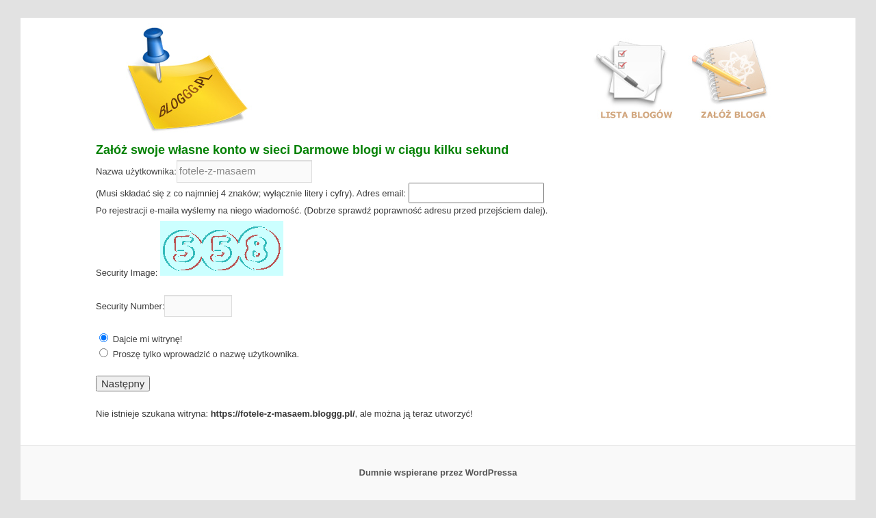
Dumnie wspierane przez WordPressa (438, 472)
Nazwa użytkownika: (136, 171)
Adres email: (381, 193)
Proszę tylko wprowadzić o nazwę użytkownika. (206, 354)
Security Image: (126, 273)
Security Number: (130, 306)
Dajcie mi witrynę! (148, 339)
